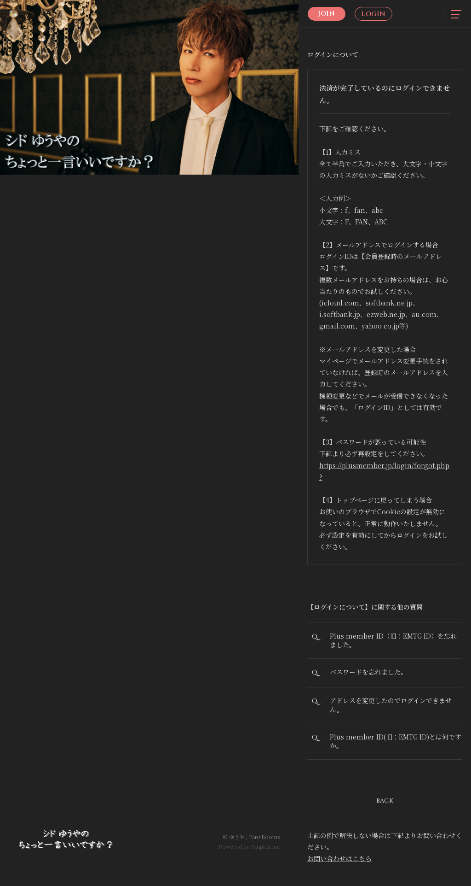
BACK (384, 803)
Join (326, 13)
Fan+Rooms (264, 836)
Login (373, 14)
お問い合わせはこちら (339, 861)
